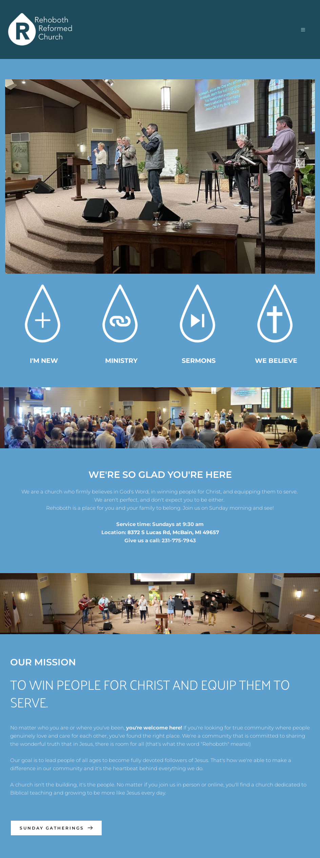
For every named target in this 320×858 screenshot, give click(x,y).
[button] (302, 29)
